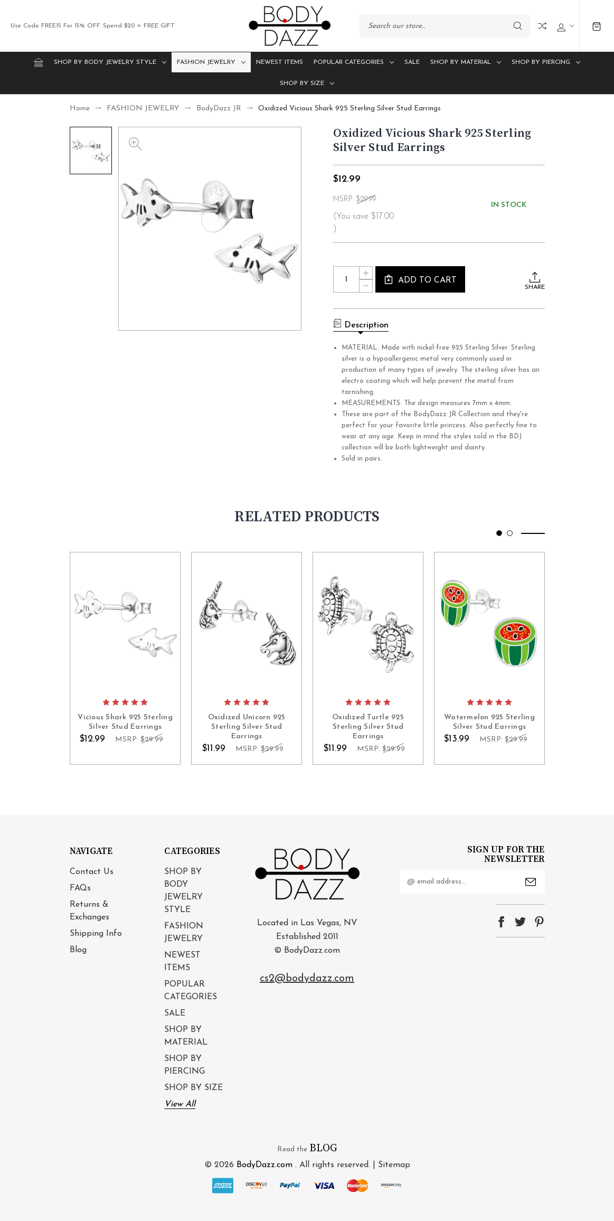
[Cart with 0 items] (597, 26)
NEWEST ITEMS (279, 62)
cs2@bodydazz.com (307, 978)
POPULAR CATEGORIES (354, 62)
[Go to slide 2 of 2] (510, 533)
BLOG (323, 1148)
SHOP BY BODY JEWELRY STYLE (110, 62)
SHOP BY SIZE (307, 83)
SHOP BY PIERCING (546, 62)
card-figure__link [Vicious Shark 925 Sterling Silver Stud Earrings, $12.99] (125, 622)
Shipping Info (96, 933)
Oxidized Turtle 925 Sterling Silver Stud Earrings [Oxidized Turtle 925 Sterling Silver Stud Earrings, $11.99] (368, 726)
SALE (412, 62)
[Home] (39, 62)
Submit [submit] (530, 882)
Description (361, 324)
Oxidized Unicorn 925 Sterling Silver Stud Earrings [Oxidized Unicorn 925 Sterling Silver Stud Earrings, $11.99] (246, 726)
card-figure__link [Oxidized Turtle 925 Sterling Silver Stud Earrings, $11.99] (368, 622)
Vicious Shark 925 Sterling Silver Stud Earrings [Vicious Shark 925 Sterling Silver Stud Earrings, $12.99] (125, 721)
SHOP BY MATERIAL (465, 62)
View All (179, 1104)
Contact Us (92, 872)
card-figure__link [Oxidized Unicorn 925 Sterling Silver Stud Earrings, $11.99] (246, 622)
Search (518, 26)
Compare (542, 26)
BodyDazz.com (264, 1165)
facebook (501, 921)
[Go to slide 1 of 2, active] (499, 533)
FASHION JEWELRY (211, 62)
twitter (520, 921)
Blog (78, 950)
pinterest (539, 921)
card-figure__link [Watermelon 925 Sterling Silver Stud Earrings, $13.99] (489, 622)
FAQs (80, 888)
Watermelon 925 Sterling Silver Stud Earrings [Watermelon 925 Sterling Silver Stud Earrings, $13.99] (489, 721)
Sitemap (394, 1165)
